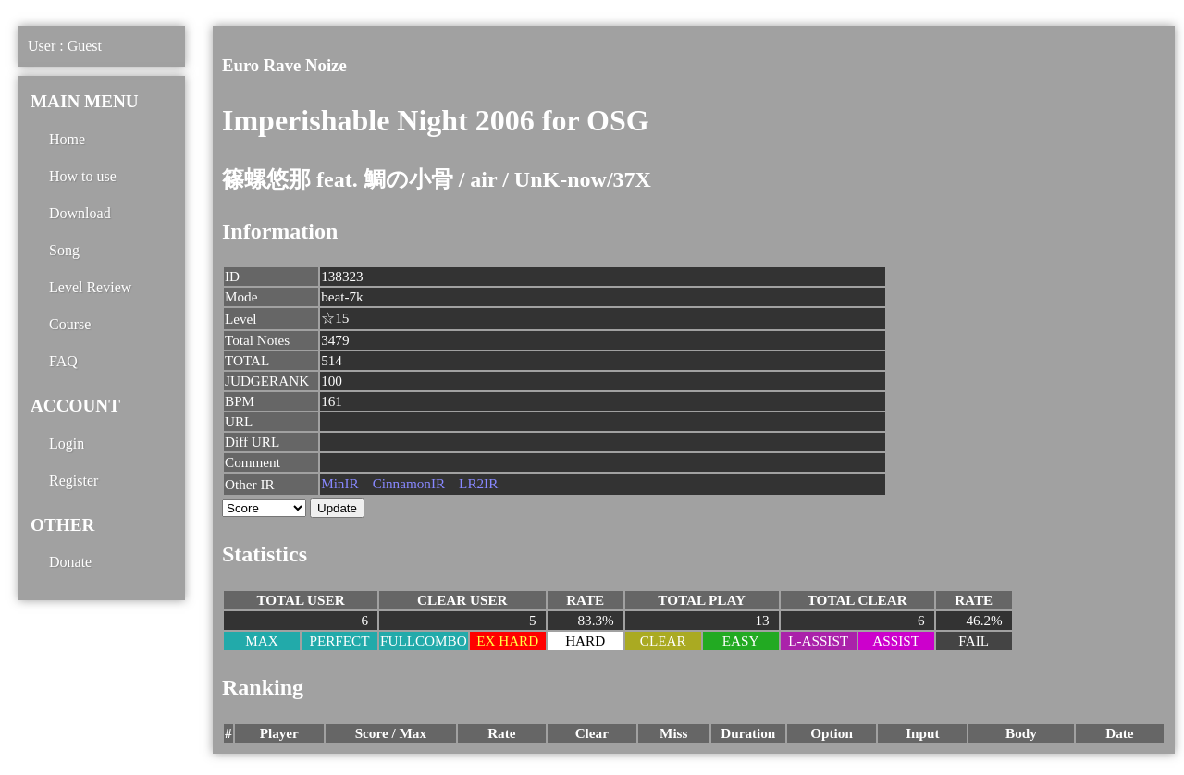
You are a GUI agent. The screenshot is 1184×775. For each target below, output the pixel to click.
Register (73, 480)
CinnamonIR (409, 483)
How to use (83, 176)
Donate (70, 562)
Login (66, 443)
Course (70, 324)
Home (67, 139)
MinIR (340, 483)
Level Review (90, 287)
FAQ (63, 361)
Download (80, 213)
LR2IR (478, 483)
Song (64, 250)
